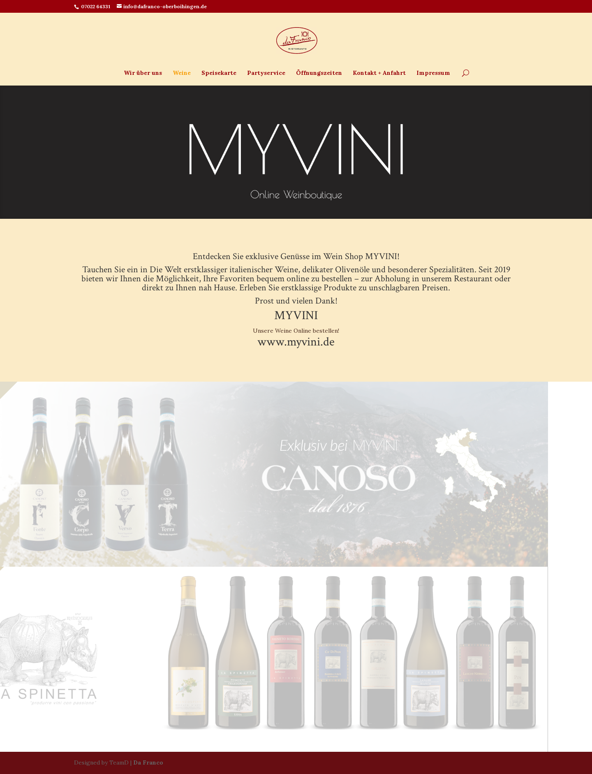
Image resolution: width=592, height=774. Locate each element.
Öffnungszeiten (319, 73)
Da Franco (148, 762)
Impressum (433, 73)
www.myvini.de (296, 342)
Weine (182, 73)
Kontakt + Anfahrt (379, 73)
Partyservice (266, 73)
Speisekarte (218, 73)
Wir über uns (143, 73)
